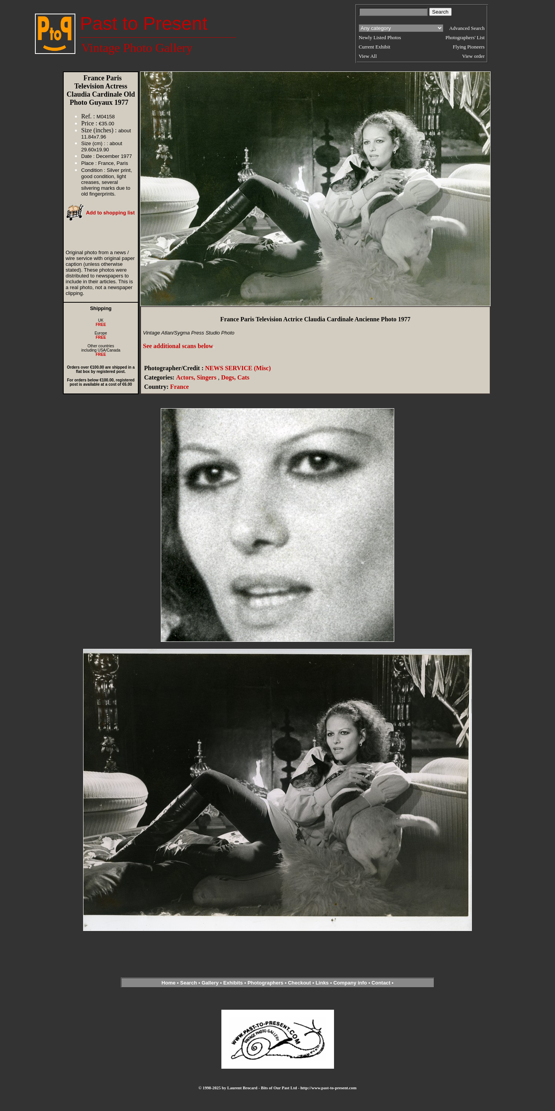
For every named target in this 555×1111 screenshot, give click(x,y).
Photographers (265, 983)
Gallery (210, 983)
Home (169, 983)
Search (188, 983)
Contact (381, 983)
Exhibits (233, 983)
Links (322, 983)
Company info (350, 983)
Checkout (299, 983)
